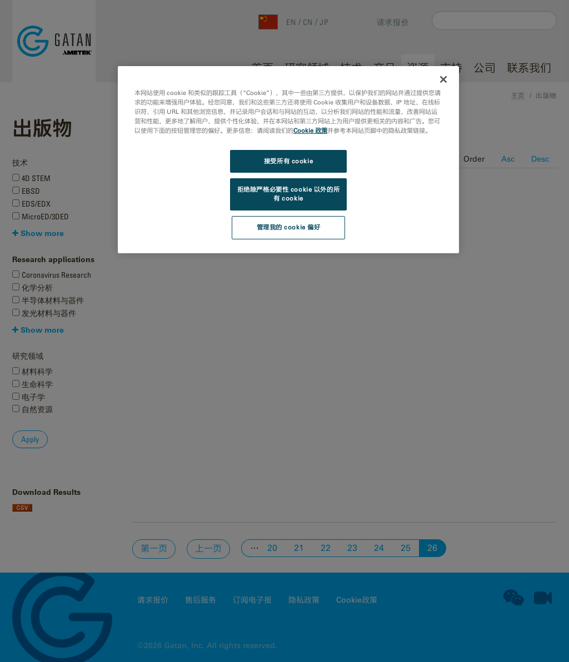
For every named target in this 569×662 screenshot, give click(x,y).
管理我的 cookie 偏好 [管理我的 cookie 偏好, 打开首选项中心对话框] (289, 227)
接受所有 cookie (288, 161)
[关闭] (443, 79)
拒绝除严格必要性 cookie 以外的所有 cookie (288, 193)
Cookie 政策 (310, 130)
